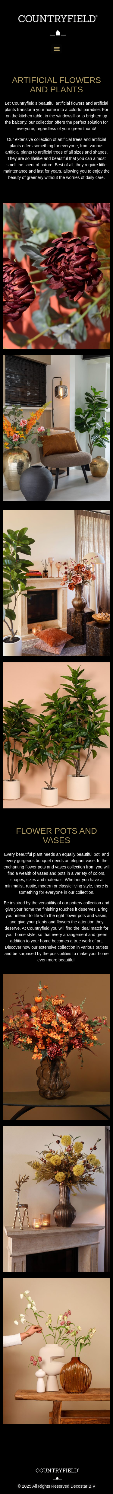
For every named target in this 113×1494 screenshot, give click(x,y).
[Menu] (56, 48)
